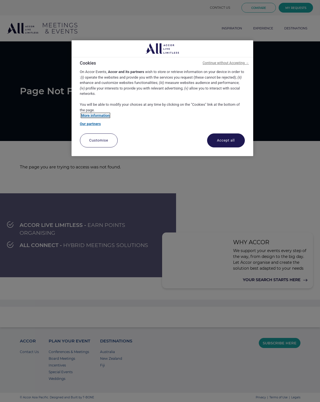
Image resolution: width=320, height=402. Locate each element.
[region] (162, 98)
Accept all (226, 140)
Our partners (90, 124)
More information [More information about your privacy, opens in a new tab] (95, 115)
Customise (98, 140)
